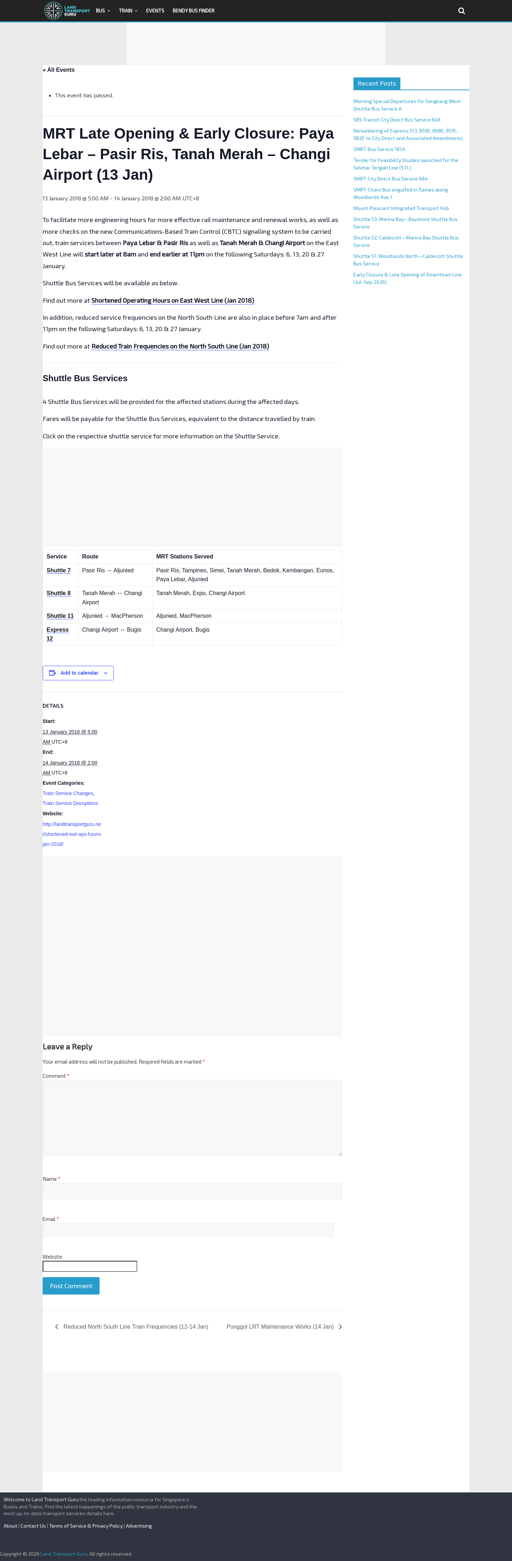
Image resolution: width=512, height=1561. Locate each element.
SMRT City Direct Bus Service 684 (390, 178)
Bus (100, 10)
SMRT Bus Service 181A (379, 149)
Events (155, 10)
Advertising (139, 1526)
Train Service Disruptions (70, 803)
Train (125, 10)
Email (51, 1219)
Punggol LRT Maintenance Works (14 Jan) (280, 1327)
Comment (56, 1076)
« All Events (59, 70)
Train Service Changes (68, 793)
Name (51, 1179)
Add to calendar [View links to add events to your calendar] (79, 673)
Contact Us (33, 1526)
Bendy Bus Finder (193, 10)
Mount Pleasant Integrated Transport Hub (401, 208)
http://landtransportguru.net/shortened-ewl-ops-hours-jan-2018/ (72, 834)
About (10, 1526)
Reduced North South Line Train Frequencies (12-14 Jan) (135, 1327)
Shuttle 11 (60, 616)
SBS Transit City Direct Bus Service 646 (397, 120)
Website (52, 1256)
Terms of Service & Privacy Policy (86, 1526)
